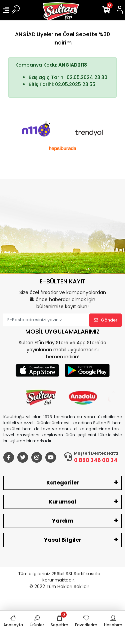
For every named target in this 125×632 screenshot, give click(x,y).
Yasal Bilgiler (62, 540)
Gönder (105, 320)
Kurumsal (62, 502)
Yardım (62, 521)
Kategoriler (62, 482)
